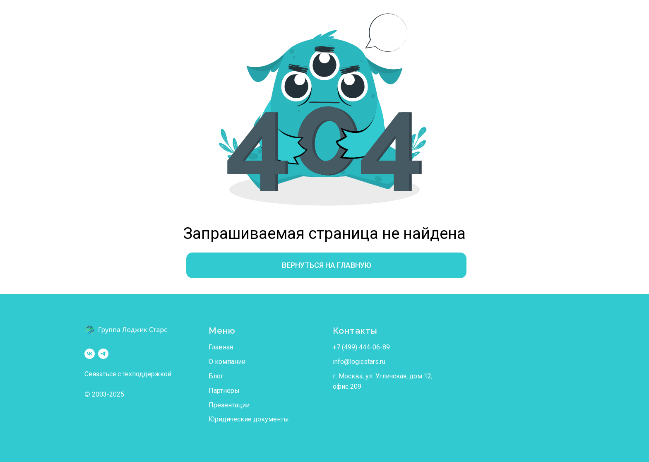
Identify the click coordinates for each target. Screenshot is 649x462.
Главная (221, 347)
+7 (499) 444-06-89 (361, 347)
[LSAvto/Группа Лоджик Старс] (89, 354)
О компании (227, 362)
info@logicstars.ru (359, 362)
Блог (216, 376)
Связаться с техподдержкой (127, 374)
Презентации (229, 405)
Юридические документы (249, 419)
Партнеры (224, 391)
